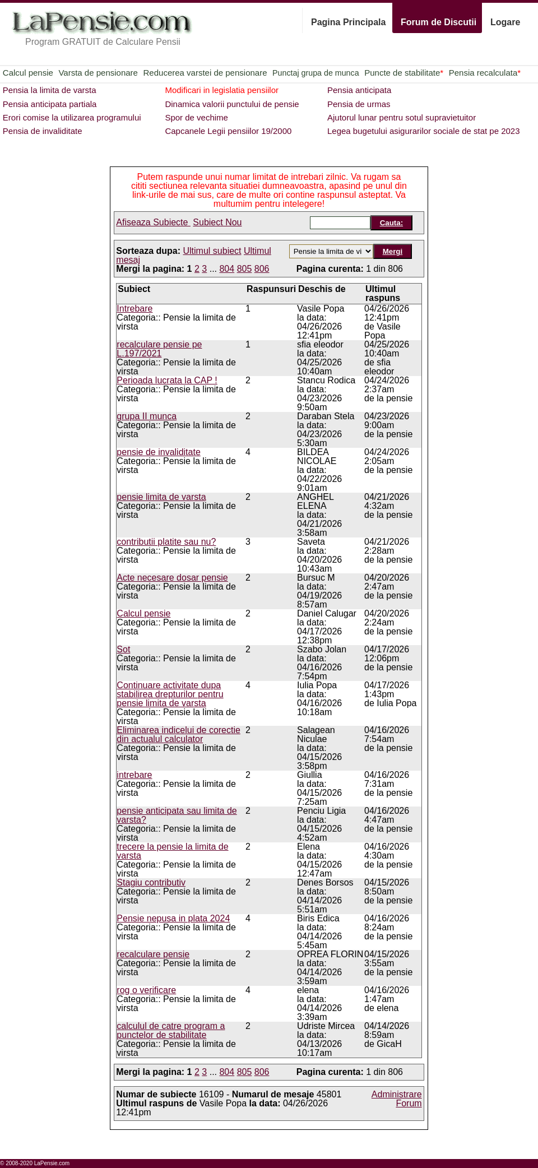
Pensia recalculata (485, 72)
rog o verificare (146, 990)
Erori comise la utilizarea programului (72, 117)
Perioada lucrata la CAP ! (167, 380)
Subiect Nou (217, 222)
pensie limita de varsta (161, 497)
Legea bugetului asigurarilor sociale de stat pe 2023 (423, 131)
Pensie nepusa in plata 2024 (173, 918)
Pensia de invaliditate (42, 131)
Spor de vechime (196, 117)
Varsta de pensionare (97, 72)
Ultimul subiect (212, 251)
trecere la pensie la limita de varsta (172, 851)
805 (244, 269)
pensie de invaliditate (158, 452)
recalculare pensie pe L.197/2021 (159, 349)
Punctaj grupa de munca (315, 72)
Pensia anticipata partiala (50, 104)
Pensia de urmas (359, 104)
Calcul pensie (28, 72)
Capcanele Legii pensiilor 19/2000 (228, 131)
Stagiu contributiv (151, 882)
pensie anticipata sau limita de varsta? (176, 815)
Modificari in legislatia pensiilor (222, 90)
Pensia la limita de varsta (49, 90)
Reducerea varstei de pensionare (205, 72)
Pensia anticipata (359, 90)
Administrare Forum (397, 1099)
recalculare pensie (153, 954)
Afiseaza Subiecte (153, 222)
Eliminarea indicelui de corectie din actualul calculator (178, 734)
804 (226, 269)
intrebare (134, 775)
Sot (123, 649)
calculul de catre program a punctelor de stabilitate (171, 1030)
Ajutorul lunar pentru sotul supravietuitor (401, 117)
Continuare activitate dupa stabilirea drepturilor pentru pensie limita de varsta (170, 694)
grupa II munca (147, 416)
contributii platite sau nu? (166, 541)
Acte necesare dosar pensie (172, 577)
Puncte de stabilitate (403, 72)
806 (262, 269)
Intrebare (134, 308)
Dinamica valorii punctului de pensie (232, 104)
